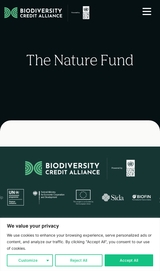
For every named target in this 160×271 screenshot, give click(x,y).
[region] (80, 244)
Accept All (129, 260)
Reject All (78, 260)
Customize (28, 260)
